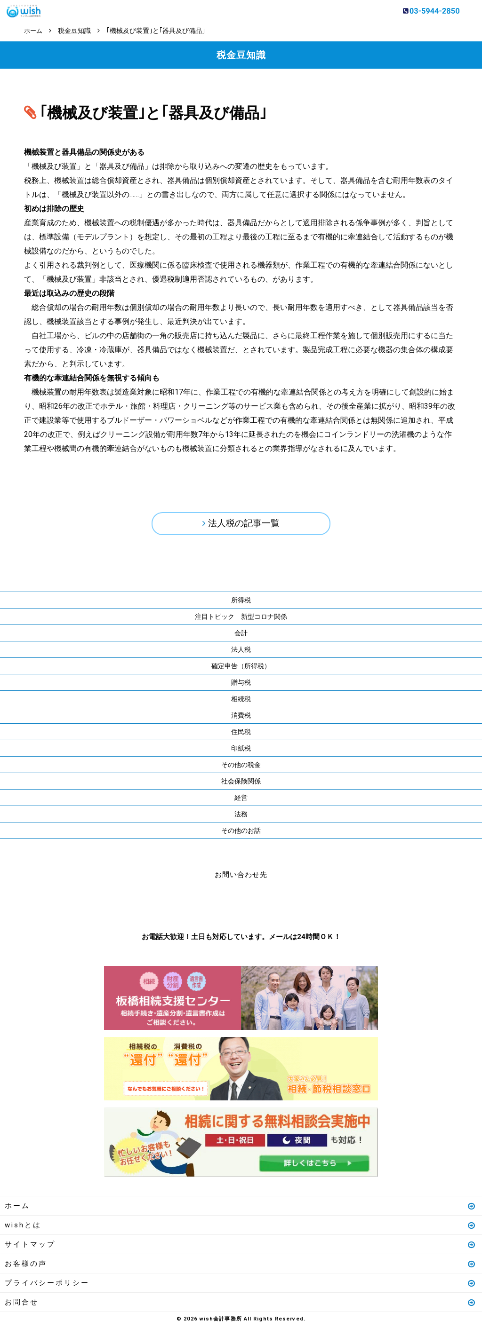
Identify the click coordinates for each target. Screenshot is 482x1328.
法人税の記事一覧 (243, 524)
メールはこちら (269, 906)
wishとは (240, 1227)
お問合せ (240, 1304)
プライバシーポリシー (240, 1285)
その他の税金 (241, 766)
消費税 (241, 717)
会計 (241, 635)
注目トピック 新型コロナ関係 (241, 618)
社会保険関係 (241, 783)
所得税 (241, 602)
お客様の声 (240, 1265)
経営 (241, 799)
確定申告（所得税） (241, 668)
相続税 (241, 700)
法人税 (241, 651)
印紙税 (241, 750)
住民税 (241, 733)
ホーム (240, 1207)
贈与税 (241, 684)
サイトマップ (240, 1246)
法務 (241, 816)
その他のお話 (241, 832)
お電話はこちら (213, 906)
